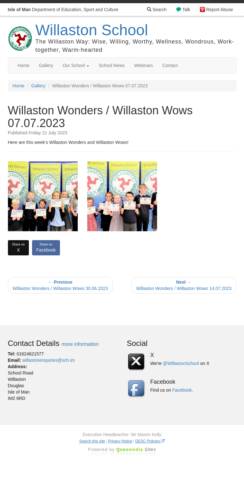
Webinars (143, 65)
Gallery (46, 65)
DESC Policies (150, 441)
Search (157, 9)
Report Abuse (219, 9)
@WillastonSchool (181, 363)
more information (80, 344)
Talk (186, 9)
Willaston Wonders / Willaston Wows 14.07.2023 (184, 285)
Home (24, 65)
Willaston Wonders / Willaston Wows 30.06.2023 (60, 285)
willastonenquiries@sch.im (48, 360)
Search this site (92, 441)
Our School (76, 65)
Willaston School (92, 30)
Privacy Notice (120, 441)
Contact (170, 65)
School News (112, 65)
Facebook (46, 247)
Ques (136, 449)
